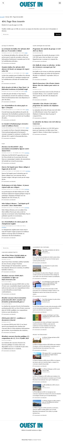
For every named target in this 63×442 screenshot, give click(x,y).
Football (27, 152)
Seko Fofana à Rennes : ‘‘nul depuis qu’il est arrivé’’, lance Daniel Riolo (15, 204)
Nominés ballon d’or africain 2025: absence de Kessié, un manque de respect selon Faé (15, 69)
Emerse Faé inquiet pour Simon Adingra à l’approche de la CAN (16, 168)
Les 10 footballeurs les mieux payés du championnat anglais (14, 223)
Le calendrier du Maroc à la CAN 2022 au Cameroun (47, 123)
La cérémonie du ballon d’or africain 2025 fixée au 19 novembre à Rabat (16, 50)
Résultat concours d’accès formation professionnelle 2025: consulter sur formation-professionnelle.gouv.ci (14, 300)
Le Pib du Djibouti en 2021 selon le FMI (50, 385)
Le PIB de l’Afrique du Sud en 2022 (50, 337)
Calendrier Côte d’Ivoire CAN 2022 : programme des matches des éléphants (45, 104)
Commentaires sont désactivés (9, 63)
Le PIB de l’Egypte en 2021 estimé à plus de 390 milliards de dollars (51, 401)
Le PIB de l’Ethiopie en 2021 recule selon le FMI (51, 369)
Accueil (2, 17)
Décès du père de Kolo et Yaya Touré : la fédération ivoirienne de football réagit (15, 88)
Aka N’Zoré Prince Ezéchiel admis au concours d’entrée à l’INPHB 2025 (14, 256)
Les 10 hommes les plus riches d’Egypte (50, 266)
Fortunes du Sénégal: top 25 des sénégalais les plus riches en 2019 (50, 315)
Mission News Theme (26, 439)
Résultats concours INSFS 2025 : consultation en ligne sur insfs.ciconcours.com (13, 277)
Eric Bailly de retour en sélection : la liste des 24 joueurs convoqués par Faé (46, 66)
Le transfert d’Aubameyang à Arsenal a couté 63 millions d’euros (15, 125)
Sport (26, 53)
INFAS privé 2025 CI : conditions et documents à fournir (14, 319)
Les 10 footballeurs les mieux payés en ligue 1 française (14, 106)
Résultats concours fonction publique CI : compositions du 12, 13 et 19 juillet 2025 (16, 337)
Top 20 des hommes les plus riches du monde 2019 (51, 300)
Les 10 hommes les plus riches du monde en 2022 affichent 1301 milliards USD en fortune (50, 283)
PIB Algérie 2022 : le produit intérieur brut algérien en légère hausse (51, 353)
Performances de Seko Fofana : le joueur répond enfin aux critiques (15, 186)
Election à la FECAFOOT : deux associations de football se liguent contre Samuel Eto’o (15, 149)
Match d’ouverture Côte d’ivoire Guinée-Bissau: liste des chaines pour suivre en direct (46, 85)
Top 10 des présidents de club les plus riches (50, 250)
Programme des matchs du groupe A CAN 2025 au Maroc (47, 50)
